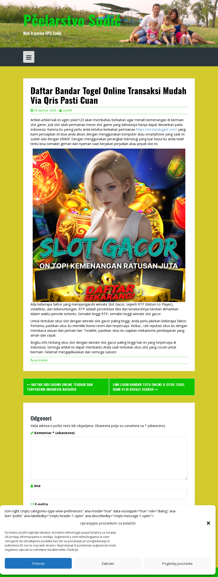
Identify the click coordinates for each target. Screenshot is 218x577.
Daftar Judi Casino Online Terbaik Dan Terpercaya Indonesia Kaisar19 (60, 387)
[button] (208, 523)
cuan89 (67, 110)
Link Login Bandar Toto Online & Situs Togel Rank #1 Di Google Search (149, 387)
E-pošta (41, 504)
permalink (40, 360)
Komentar (54, 433)
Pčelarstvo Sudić (72, 19)
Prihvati (38, 563)
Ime (37, 485)
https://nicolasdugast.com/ (156, 129)
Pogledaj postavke (177, 563)
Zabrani (108, 563)
